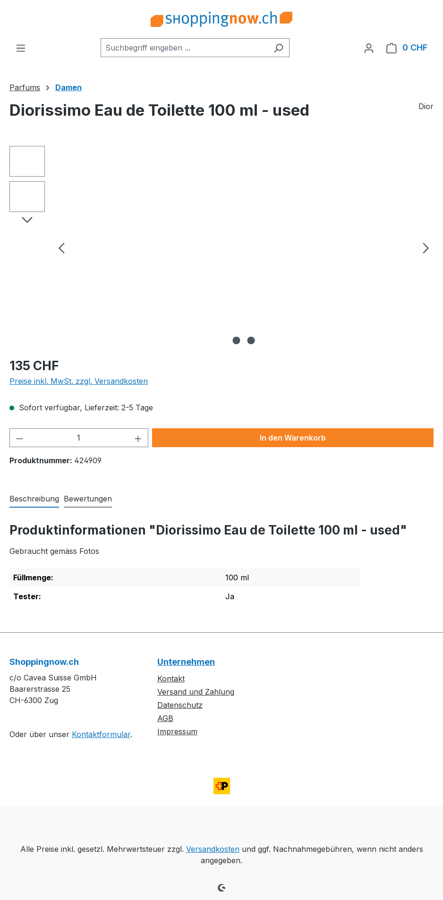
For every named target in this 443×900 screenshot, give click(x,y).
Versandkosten (212, 849)
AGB (165, 718)
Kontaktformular (101, 734)
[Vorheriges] (61, 247)
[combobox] (184, 47)
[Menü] (20, 47)
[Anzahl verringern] (19, 437)
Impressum (177, 731)
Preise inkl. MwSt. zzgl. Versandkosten (78, 381)
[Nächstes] (426, 247)
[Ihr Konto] (369, 47)
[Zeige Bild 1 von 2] (236, 340)
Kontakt (171, 678)
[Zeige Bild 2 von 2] (251, 340)
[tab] (34, 499)
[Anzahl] (79, 437)
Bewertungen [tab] (88, 498)
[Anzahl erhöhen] (138, 437)
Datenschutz (180, 705)
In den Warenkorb (293, 437)
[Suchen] (278, 47)
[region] (221, 247)
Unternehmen (186, 662)
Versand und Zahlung (195, 691)
